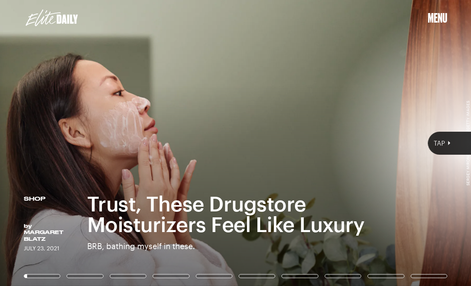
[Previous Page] (77, 143)
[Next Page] (313, 143)
